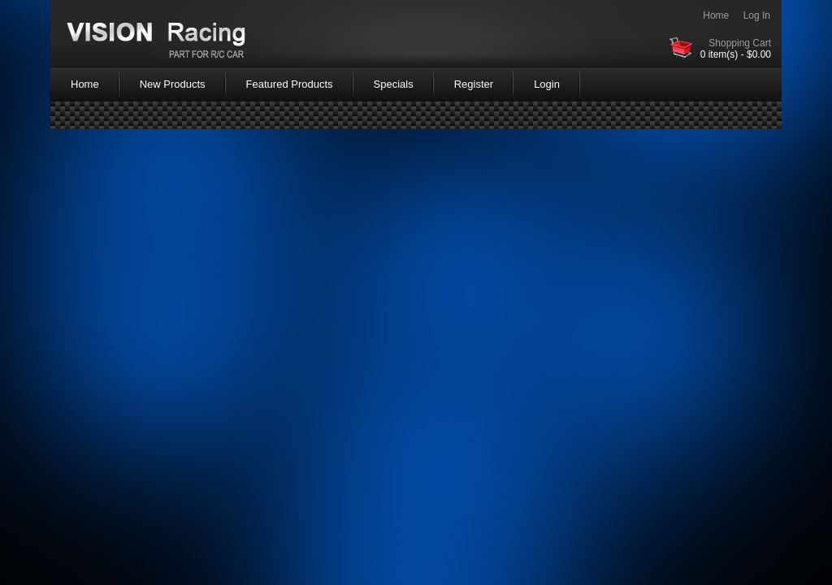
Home (716, 15)
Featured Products (289, 84)
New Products (173, 84)
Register (473, 84)
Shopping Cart (739, 43)
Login (547, 84)
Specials (394, 84)
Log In (756, 15)
